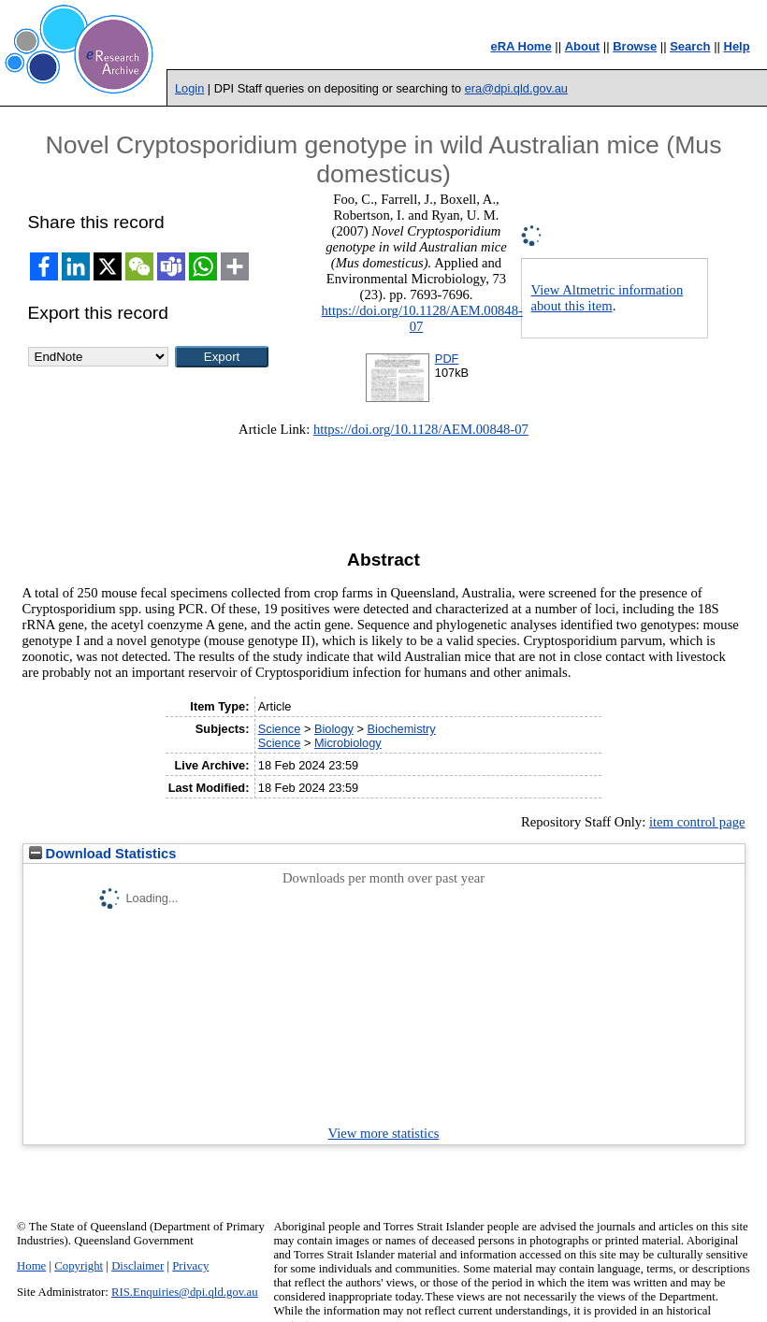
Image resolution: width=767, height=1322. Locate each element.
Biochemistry (402, 729)
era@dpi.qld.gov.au (516, 88)
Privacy (190, 1265)
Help (737, 46)
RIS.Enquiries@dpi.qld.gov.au (184, 1292)
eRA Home (520, 46)
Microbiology (348, 743)
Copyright (78, 1265)
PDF (447, 359)
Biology (334, 729)
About (583, 46)
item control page (697, 821)
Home (31, 1265)
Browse (635, 46)
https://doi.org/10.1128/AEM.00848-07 (422, 318)
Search (690, 46)
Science (279, 729)
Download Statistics (103, 853)
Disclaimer (137, 1265)
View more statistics (384, 1133)
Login (189, 88)
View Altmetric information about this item (607, 297)
